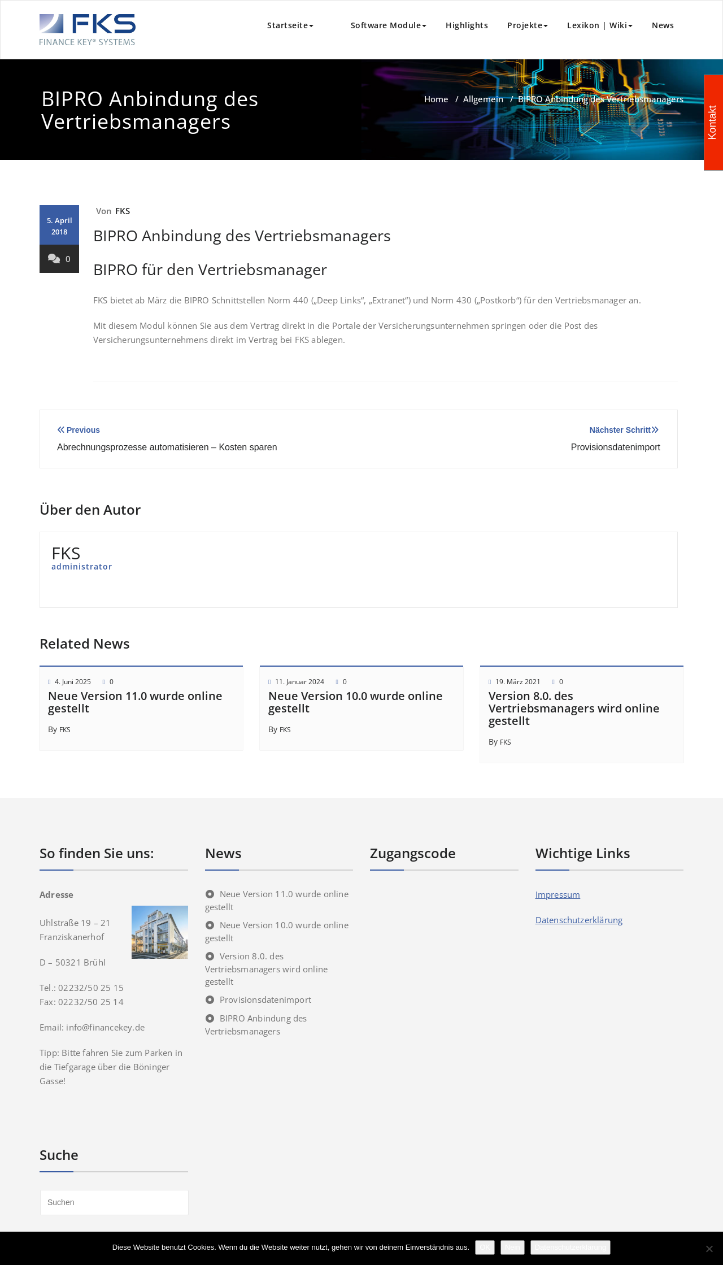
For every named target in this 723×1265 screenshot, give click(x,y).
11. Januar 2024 (299, 681)
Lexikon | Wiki (600, 25)
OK (485, 1247)
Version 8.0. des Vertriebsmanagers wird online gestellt (574, 708)
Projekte (527, 25)
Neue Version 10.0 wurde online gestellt (355, 702)
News (663, 25)
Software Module (379, 25)
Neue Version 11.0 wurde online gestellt (135, 702)
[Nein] (709, 1248)
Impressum (558, 894)
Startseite (290, 25)
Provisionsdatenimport (265, 999)
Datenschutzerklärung (579, 919)
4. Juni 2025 (73, 681)
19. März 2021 (518, 681)
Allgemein (483, 99)
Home (436, 99)
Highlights (467, 25)
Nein (512, 1247)
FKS (122, 210)
